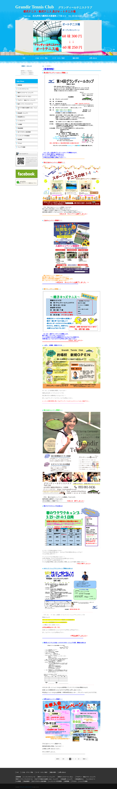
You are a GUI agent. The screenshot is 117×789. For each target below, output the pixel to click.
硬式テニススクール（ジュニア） (26, 92)
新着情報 (20, 85)
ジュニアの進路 (21, 147)
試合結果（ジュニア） (23, 113)
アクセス (20, 143)
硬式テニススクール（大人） (25, 96)
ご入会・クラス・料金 (41, 58)
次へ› (79, 759)
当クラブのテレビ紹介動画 (24, 132)
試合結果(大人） (22, 117)
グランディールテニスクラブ (26, 786)
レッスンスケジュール (23, 89)
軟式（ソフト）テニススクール (25, 104)
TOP (24, 58)
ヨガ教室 (20, 124)
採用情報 (20, 139)
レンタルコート (21, 120)
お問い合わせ (93, 58)
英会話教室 (20, 128)
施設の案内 (76, 58)
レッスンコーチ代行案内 (24, 135)
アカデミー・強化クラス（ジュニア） (27, 100)
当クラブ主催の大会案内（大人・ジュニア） (27, 108)
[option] (58, 36)
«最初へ (58, 759)
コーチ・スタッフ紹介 (58, 58)
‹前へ (63, 759)
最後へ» (85, 759)
